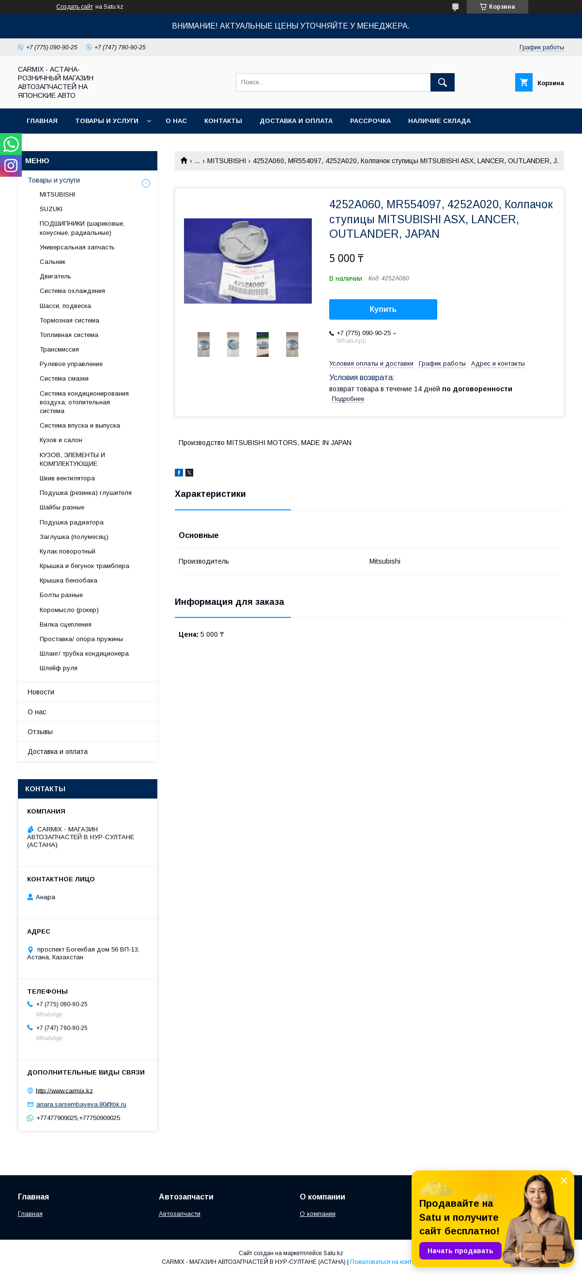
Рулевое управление (71, 364)
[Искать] (442, 82)
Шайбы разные (62, 507)
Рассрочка (370, 120)
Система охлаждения (72, 290)
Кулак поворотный (67, 551)
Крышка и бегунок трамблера (84, 565)
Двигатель (55, 276)
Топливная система (69, 334)
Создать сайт (74, 6)
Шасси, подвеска (65, 305)
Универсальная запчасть (77, 247)
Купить (383, 309)
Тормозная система (69, 320)
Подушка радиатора (72, 522)
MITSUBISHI (226, 161)
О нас (176, 120)
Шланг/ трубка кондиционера (84, 653)
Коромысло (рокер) (69, 610)
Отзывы (40, 732)
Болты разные (61, 595)
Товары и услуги (106, 120)
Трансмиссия (59, 349)
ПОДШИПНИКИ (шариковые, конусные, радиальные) (82, 228)
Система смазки (64, 378)
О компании (318, 1213)
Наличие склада (439, 120)
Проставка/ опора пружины (81, 639)
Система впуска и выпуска (80, 425)
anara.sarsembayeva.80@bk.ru (81, 1104)
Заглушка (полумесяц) (74, 536)
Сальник (52, 261)
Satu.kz (333, 1253)
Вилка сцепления (66, 624)
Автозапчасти (179, 1213)
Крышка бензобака (68, 580)
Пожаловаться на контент (385, 1262)
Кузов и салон (61, 440)
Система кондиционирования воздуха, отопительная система (84, 402)
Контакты (223, 120)
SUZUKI (51, 209)
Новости (41, 692)
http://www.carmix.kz (64, 1090)
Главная (42, 120)
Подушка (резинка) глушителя (86, 492)
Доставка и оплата (296, 120)
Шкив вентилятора (67, 478)
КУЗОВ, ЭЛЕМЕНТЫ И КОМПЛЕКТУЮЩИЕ (72, 459)
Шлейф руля (58, 668)
